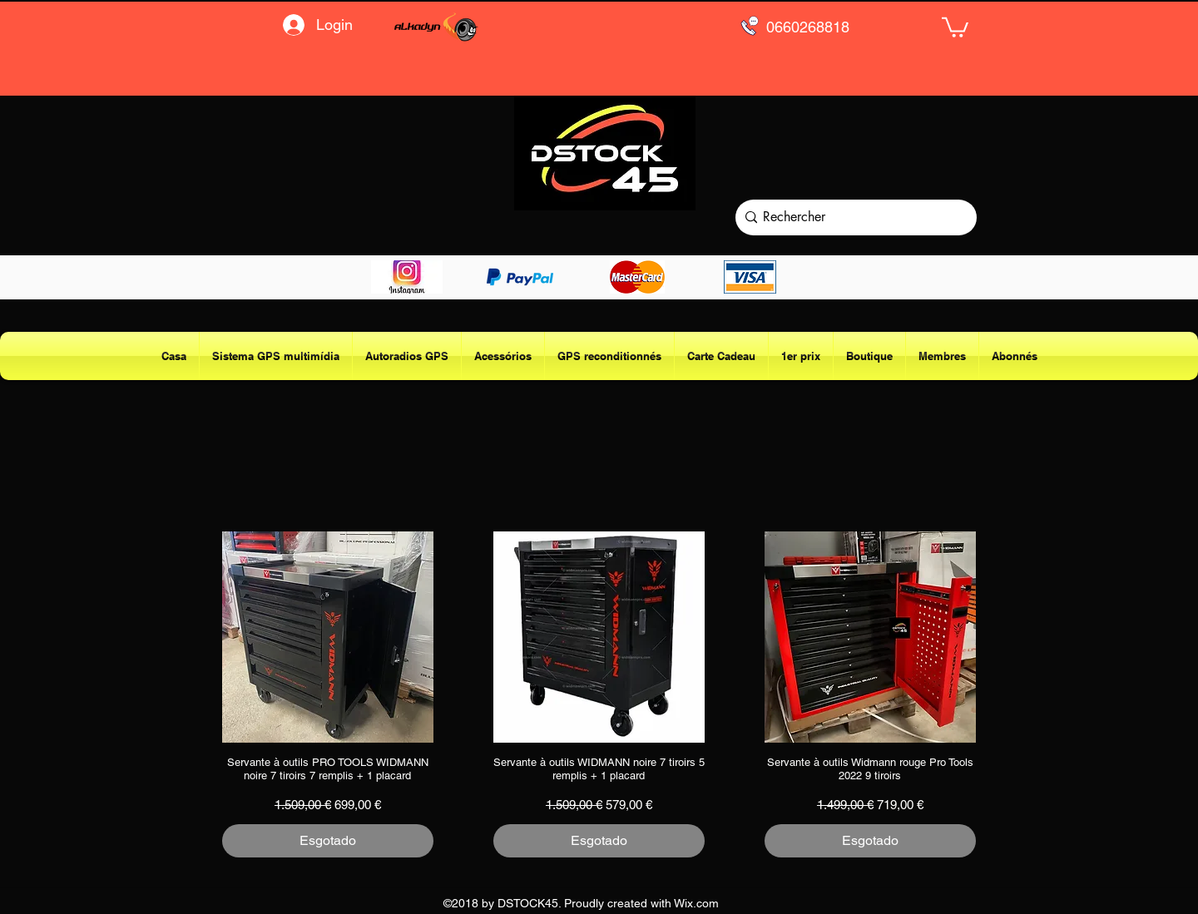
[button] (955, 26)
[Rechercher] (852, 217)
